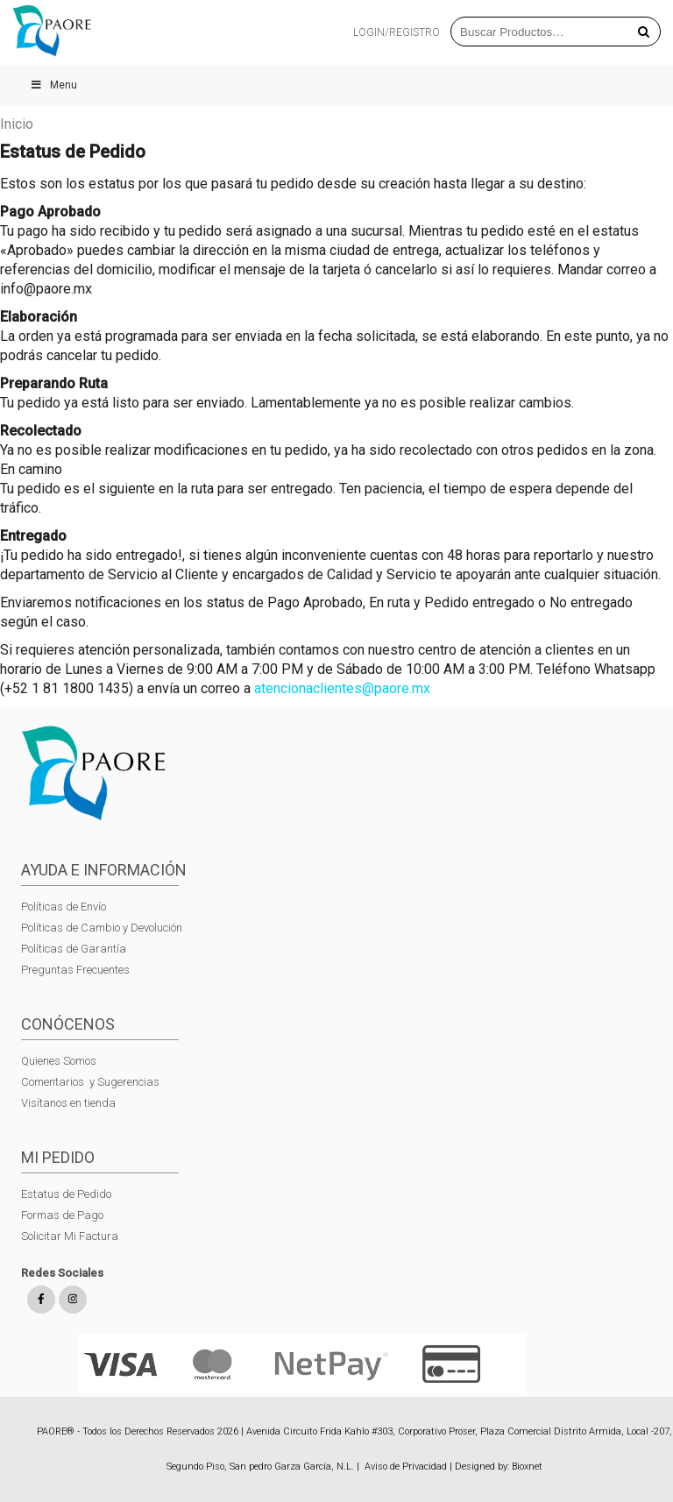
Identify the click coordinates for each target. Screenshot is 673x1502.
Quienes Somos (58, 1060)
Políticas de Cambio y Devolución (101, 927)
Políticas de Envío (63, 906)
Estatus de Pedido (66, 1194)
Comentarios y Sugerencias (90, 1081)
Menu (53, 85)
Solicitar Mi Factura (69, 1236)
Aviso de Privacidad (406, 1466)
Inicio (16, 124)
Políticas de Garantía (75, 948)
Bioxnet (527, 1466)
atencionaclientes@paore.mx (344, 688)
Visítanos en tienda (68, 1102)
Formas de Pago (62, 1215)
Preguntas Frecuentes (75, 969)
